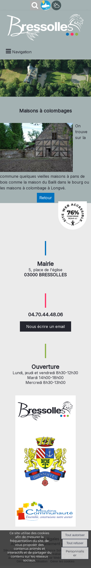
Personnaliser (75, 553)
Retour (45, 197)
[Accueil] (45, 27)
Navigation (22, 51)
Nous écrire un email (45, 326)
